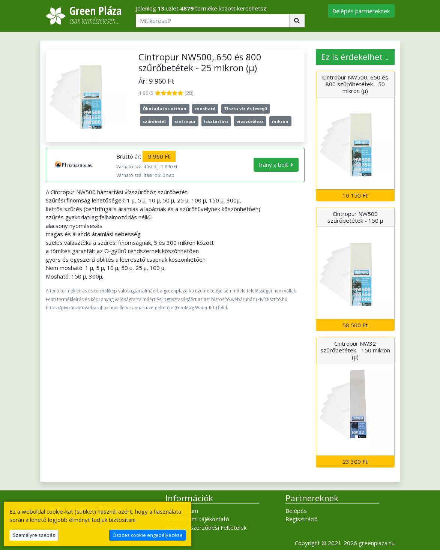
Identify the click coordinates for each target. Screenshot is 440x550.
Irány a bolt (273, 164)
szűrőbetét (154, 121)
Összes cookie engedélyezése (148, 535)
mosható (205, 108)
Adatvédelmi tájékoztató (197, 519)
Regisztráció (301, 519)
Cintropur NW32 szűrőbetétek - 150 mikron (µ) (355, 350)
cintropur (185, 121)
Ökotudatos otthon (164, 108)
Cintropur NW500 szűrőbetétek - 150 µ (355, 217)
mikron (280, 121)
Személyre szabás (34, 535)
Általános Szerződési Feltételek (205, 527)
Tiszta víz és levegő (245, 108)
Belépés (296, 510)
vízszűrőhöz (250, 121)
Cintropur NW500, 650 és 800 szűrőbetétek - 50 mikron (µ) (355, 83)
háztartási (216, 121)
